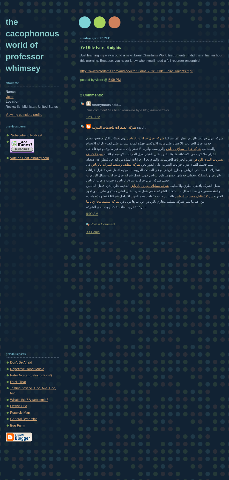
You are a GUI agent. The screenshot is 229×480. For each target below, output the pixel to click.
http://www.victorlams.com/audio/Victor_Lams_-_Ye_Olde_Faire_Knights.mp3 (136, 71)
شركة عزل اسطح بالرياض (183, 148)
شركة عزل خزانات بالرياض (145, 138)
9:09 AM (92, 214)
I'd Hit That (18, 382)
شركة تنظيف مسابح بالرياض (194, 196)
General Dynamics (23, 419)
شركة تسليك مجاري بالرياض (149, 185)
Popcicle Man (20, 412)
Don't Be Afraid (21, 362)
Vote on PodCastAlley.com (29, 158)
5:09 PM (115, 79)
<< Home (93, 232)
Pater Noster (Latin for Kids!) (31, 375)
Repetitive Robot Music (27, 369)
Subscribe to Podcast (26, 135)
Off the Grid (18, 406)
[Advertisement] (23, 254)
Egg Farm (17, 425)
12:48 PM (93, 117)
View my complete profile (24, 114)
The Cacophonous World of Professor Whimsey (32, 45)
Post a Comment (103, 224)
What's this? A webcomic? (29, 399)
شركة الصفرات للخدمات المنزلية (114, 127)
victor (9, 97)
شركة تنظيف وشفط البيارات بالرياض (115, 164)
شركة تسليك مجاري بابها (102, 201)
